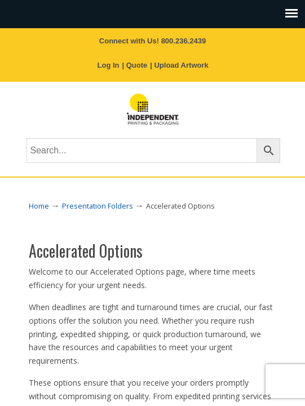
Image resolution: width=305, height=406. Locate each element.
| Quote (134, 65)
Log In (109, 65)
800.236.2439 (183, 41)
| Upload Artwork (179, 65)
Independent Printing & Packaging (153, 109)
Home (39, 206)
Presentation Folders (97, 206)
